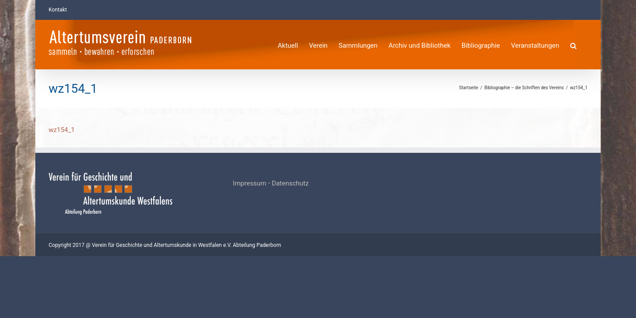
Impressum (249, 183)
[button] (584, 44)
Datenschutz (290, 183)
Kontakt (58, 10)
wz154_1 (62, 130)
